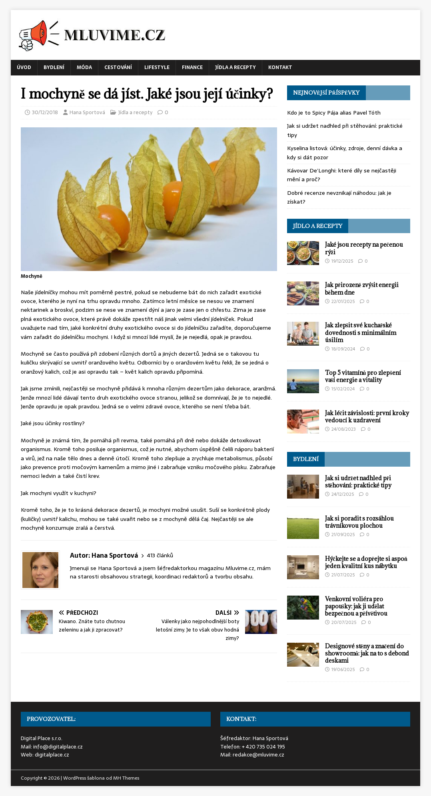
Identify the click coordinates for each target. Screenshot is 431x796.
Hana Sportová (87, 112)
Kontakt (280, 67)
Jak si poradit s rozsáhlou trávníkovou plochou (359, 522)
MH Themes (126, 778)
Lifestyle (157, 67)
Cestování (118, 67)
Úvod (24, 67)
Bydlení (54, 67)
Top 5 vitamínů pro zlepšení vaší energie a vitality (363, 376)
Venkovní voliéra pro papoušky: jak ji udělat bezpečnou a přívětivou (356, 606)
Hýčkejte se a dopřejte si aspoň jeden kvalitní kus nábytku (366, 562)
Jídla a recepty (235, 67)
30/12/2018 (45, 112)
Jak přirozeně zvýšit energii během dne (362, 288)
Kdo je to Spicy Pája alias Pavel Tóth (334, 112)
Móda (84, 67)
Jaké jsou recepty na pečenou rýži (364, 248)
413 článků (160, 555)
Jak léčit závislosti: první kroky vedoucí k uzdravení (367, 416)
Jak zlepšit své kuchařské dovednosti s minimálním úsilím (360, 332)
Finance (192, 67)
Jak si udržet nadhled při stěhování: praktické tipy (358, 481)
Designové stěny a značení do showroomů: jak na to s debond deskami (367, 653)
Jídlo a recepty (317, 226)
